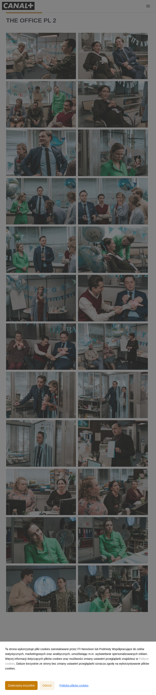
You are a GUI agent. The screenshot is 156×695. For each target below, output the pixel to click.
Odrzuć (47, 685)
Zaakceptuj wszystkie (21, 685)
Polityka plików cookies (73, 685)
